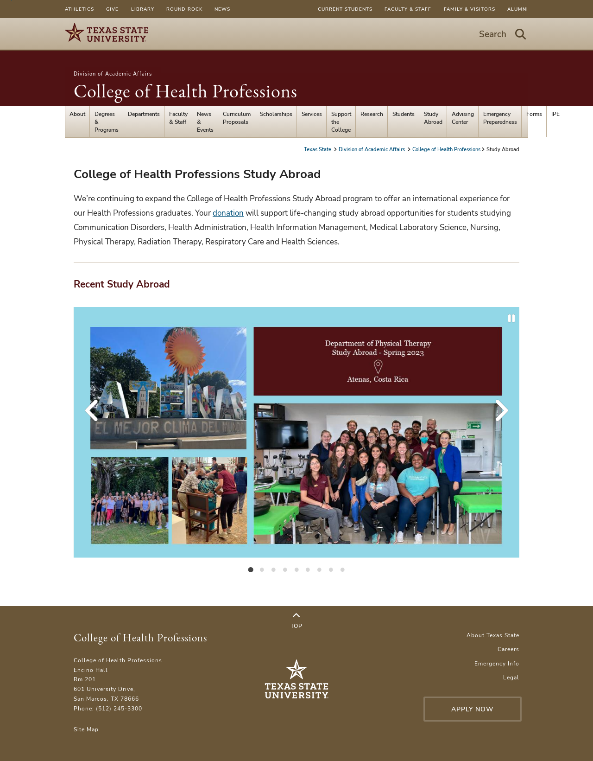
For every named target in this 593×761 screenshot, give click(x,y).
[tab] (250, 569)
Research (371, 114)
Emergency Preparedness (500, 118)
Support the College (341, 122)
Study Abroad (433, 118)
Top (296, 621)
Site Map (86, 729)
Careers (508, 649)
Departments (144, 114)
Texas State (318, 149)
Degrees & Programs (107, 122)
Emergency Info (496, 663)
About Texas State (493, 635)
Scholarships (276, 114)
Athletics (79, 9)
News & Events (205, 122)
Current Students (345, 9)
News (222, 9)
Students (403, 114)
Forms (534, 114)
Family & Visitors (469, 9)
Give (112, 9)
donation (228, 213)
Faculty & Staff (408, 9)
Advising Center (463, 118)
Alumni (517, 9)
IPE (555, 114)
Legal (511, 677)
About (77, 114)
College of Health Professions (185, 91)
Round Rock (184, 9)
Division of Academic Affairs (113, 73)
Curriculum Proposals (237, 118)
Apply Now (472, 709)
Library (142, 9)
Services (312, 114)
